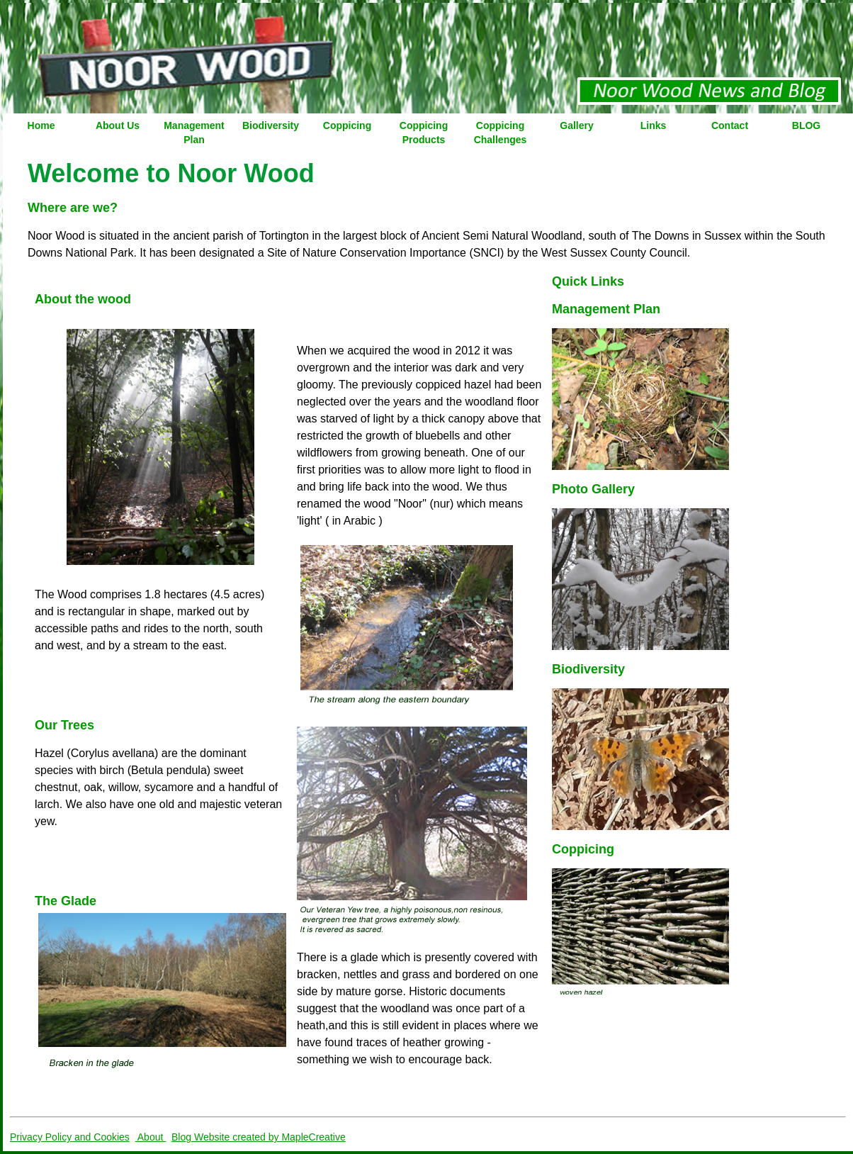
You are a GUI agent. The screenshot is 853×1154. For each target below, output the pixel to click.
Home (41, 125)
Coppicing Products (424, 132)
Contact (729, 125)
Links (653, 125)
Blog (182, 1137)
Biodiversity (270, 125)
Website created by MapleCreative (270, 1137)
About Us (118, 125)
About (150, 1137)
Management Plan (194, 132)
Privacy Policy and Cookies (70, 1137)
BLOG (806, 125)
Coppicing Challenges (500, 132)
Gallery (576, 125)
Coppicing (347, 125)
